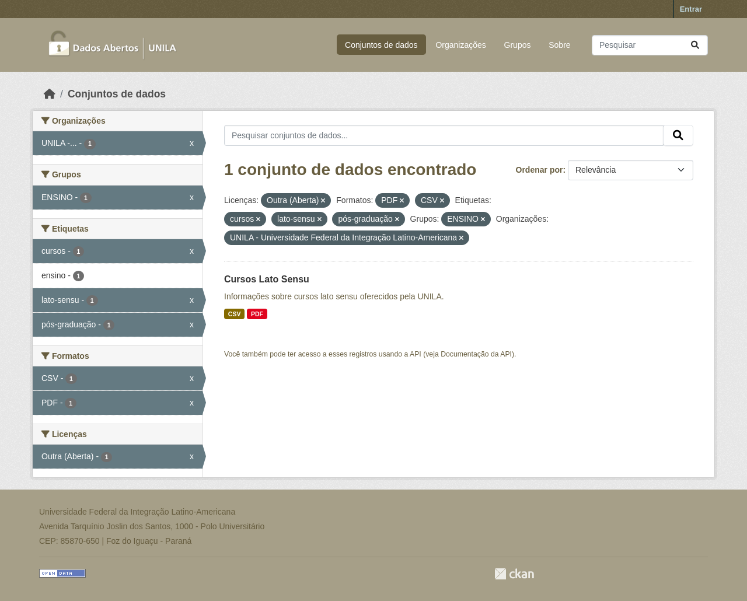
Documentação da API (476, 354)
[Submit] (695, 45)
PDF (257, 313)
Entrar (691, 9)
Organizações (460, 45)
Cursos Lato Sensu (266, 279)
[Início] (49, 94)
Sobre (559, 45)
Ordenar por (539, 169)
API (415, 354)
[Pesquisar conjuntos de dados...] (650, 45)
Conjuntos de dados (381, 45)
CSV (234, 313)
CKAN (514, 574)
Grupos (517, 45)
